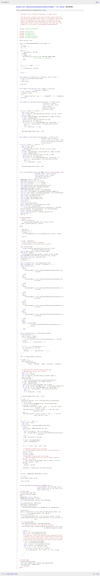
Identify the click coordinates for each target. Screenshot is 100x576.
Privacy (12, 574)
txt (94, 573)
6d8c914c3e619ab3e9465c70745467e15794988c (40, 7)
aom (23, 7)
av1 (57, 7)
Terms (16, 574)
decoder (62, 7)
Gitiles (8, 574)
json (97, 573)
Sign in (97, 2)
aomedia (18, 7)
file (44, 10)
